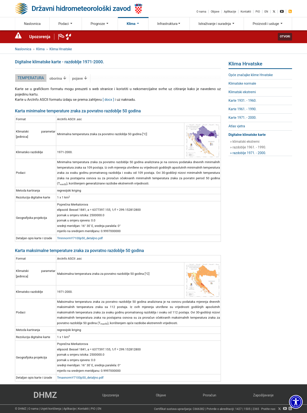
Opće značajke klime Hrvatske (250, 75)
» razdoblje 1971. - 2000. (248, 153)
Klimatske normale (242, 83)
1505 (247, 409)
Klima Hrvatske (61, 49)
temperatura (31, 78)
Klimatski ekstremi (242, 92)
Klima (133, 24)
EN (266, 11)
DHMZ (45, 395)
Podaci (65, 24)
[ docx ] (108, 99)
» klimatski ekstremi (245, 141)
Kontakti (246, 11)
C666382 (199, 409)
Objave (215, 11)
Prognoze (100, 24)
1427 (238, 409)
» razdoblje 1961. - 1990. (248, 147)
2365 (255, 409)
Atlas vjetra (236, 126)
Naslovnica (32, 24)
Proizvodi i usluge (268, 24)
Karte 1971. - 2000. (242, 117)
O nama (201, 11)
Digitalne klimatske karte (247, 135)
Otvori (285, 36)
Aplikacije (230, 11)
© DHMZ (20, 408)
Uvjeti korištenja (51, 408)
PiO (258, 11)
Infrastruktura (169, 24)
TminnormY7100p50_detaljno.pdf (80, 238)
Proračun (209, 395)
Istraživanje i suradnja (217, 24)
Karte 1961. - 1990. (242, 109)
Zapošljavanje (263, 395)
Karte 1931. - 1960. (242, 100)
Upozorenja (39, 36)
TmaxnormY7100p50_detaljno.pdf (80, 377)
